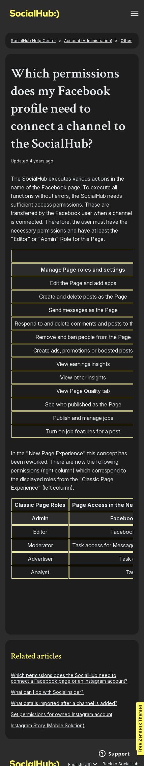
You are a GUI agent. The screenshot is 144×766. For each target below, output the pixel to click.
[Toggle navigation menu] (135, 13)
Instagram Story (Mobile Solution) (48, 725)
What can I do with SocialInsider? (47, 692)
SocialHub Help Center (33, 40)
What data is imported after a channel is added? (64, 703)
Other (126, 40)
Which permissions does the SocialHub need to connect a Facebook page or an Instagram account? (69, 678)
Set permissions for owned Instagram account (61, 714)
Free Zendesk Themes (140, 729)
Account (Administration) (88, 40)
